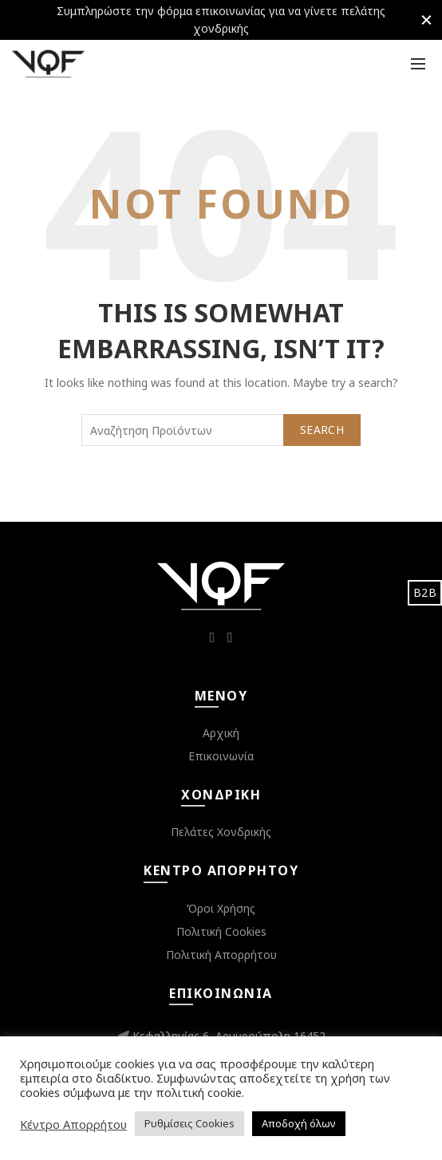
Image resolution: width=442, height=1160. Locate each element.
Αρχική (221, 732)
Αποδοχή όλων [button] (299, 1123)
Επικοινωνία (221, 755)
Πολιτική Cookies (221, 931)
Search (322, 429)
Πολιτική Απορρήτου (221, 954)
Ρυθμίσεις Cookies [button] (189, 1123)
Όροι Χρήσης (221, 908)
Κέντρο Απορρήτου (73, 1124)
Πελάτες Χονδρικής (221, 831)
